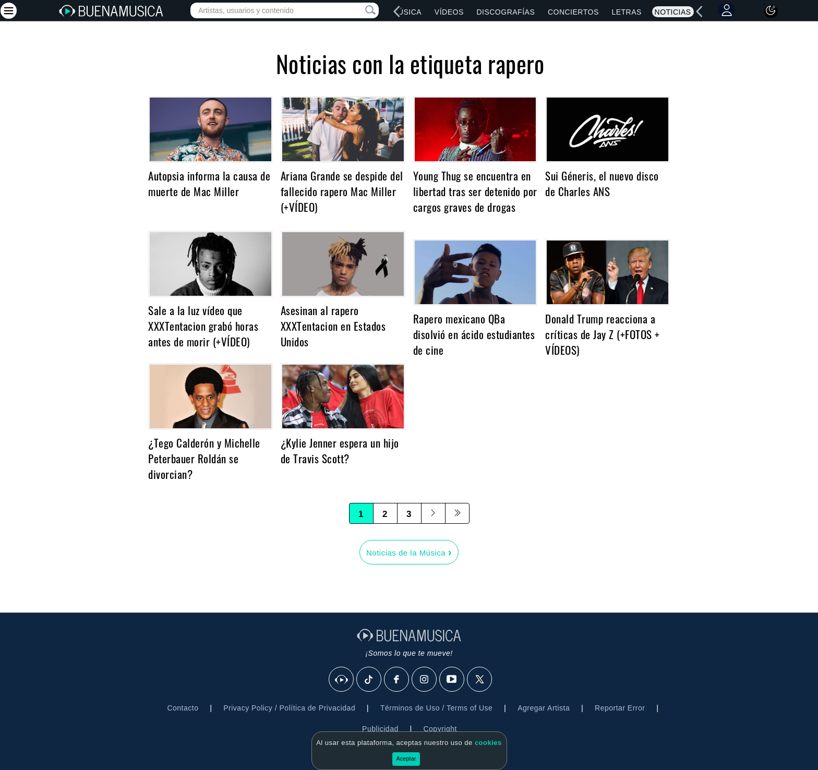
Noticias (673, 12)
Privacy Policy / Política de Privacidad (289, 708)
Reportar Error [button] (620, 708)
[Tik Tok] (369, 679)
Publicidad (380, 729)
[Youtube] (452, 679)
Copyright (439, 729)
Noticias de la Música (409, 552)
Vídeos (449, 12)
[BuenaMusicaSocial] (341, 679)
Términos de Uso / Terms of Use (436, 708)
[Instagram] (424, 679)
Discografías (505, 12)
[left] (397, 11)
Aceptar (406, 758)
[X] (479, 679)
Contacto (182, 708)
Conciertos (573, 12)
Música (407, 12)
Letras (626, 12)
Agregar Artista (544, 708)
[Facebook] (397, 679)
